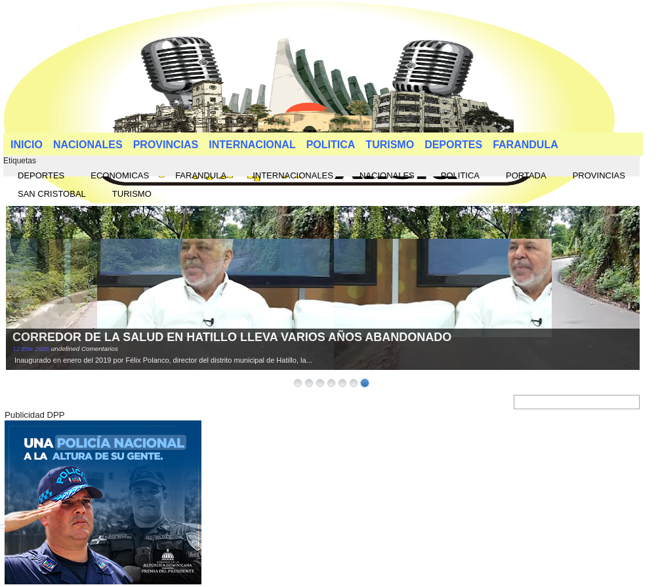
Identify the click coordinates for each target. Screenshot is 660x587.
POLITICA (331, 144)
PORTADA (526, 175)
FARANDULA (525, 144)
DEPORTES (453, 144)
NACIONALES (88, 144)
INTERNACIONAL (252, 144)
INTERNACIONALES (293, 175)
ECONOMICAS (120, 175)
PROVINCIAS (166, 144)
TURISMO (389, 144)
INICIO (26, 144)
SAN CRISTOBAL (52, 194)
